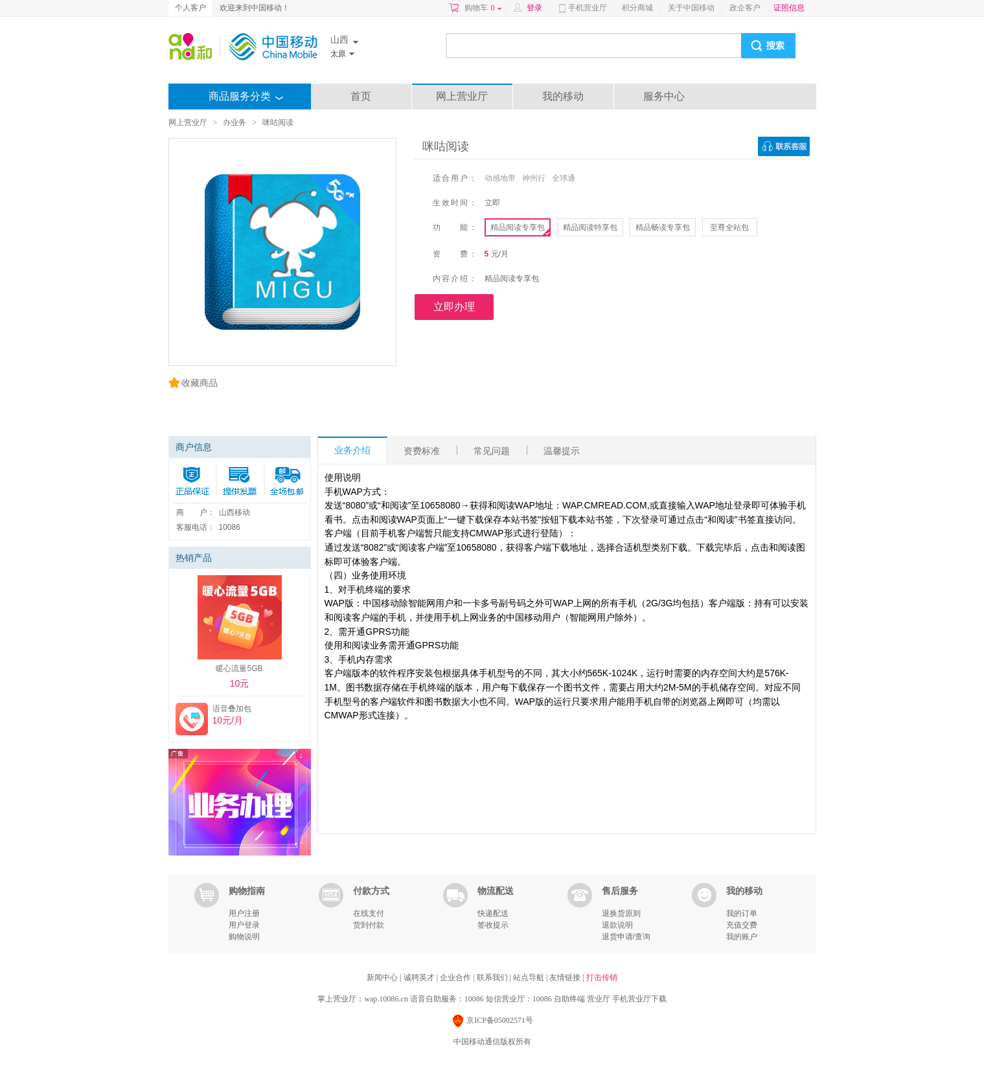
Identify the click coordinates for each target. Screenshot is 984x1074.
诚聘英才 (420, 977)
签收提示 (493, 925)
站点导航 (529, 977)
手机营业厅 (587, 7)
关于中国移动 (691, 7)
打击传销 (601, 977)
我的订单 (741, 913)
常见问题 (492, 451)
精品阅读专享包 (517, 227)
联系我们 (493, 977)
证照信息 (789, 7)
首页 (360, 96)
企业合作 (456, 977)
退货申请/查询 (626, 936)
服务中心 (664, 96)
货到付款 (368, 925)
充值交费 (741, 925)
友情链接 (565, 977)
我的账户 (741, 936)
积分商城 (637, 7)
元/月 (500, 253)
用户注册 (244, 913)
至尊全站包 (729, 227)
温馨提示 (561, 451)
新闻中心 (383, 977)
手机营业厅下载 (639, 998)
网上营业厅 (462, 96)
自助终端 (569, 998)
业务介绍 (352, 450)
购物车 (482, 7)
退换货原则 (621, 913)
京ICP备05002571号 (492, 1021)
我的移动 (563, 96)
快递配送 (493, 913)
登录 (534, 7)
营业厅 (598, 998)
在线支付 (368, 913)
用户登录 (244, 925)
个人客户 (190, 7)
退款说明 (617, 925)
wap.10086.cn (385, 998)
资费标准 (422, 451)
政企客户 (745, 7)
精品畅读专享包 (662, 227)
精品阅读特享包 (590, 227)
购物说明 (244, 936)
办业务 (234, 122)
